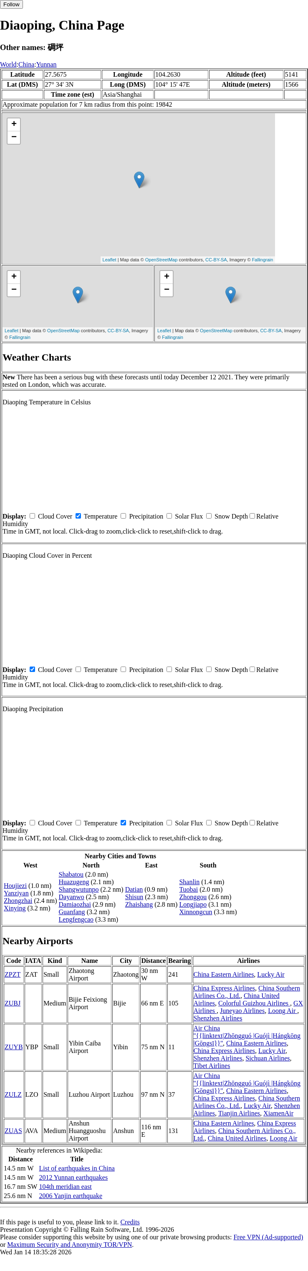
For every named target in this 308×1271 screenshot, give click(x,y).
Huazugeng (74, 881)
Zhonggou (193, 896)
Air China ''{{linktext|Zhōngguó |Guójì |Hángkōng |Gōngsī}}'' (247, 1036)
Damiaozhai (75, 904)
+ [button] (14, 124)
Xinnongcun (195, 911)
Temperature (101, 516)
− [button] (14, 137)
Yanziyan (16, 893)
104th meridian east (65, 1186)
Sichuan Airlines (267, 1058)
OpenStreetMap (161, 259)
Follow (11, 4)
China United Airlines (237, 1138)
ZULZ (13, 1094)
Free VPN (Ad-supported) (268, 1237)
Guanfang (72, 911)
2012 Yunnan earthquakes (73, 1177)
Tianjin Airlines (239, 1113)
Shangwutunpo (79, 889)
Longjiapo (193, 904)
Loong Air (282, 1010)
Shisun (134, 896)
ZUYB (14, 1046)
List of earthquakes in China (76, 1168)
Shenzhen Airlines (218, 1018)
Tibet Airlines (212, 1065)
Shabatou (71, 874)
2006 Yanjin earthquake (70, 1195)
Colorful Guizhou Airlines (254, 1003)
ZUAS (13, 1130)
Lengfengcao (76, 919)
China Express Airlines (224, 988)
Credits (129, 1222)
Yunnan (46, 64)
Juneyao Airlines (242, 1010)
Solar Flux (189, 516)
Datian (134, 889)
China (26, 64)
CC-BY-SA (216, 259)
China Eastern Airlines (224, 974)
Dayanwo (71, 896)
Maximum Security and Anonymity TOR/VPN (69, 1244)
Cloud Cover (55, 516)
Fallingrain (262, 259)
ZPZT (12, 974)
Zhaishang (139, 904)
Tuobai (188, 889)
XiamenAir (278, 1113)
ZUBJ (12, 1003)
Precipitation (146, 516)
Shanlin (189, 881)
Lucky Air (270, 974)
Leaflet (109, 259)
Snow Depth (231, 516)
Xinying (14, 908)
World (8, 64)
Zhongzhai (18, 900)
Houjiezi (15, 885)
